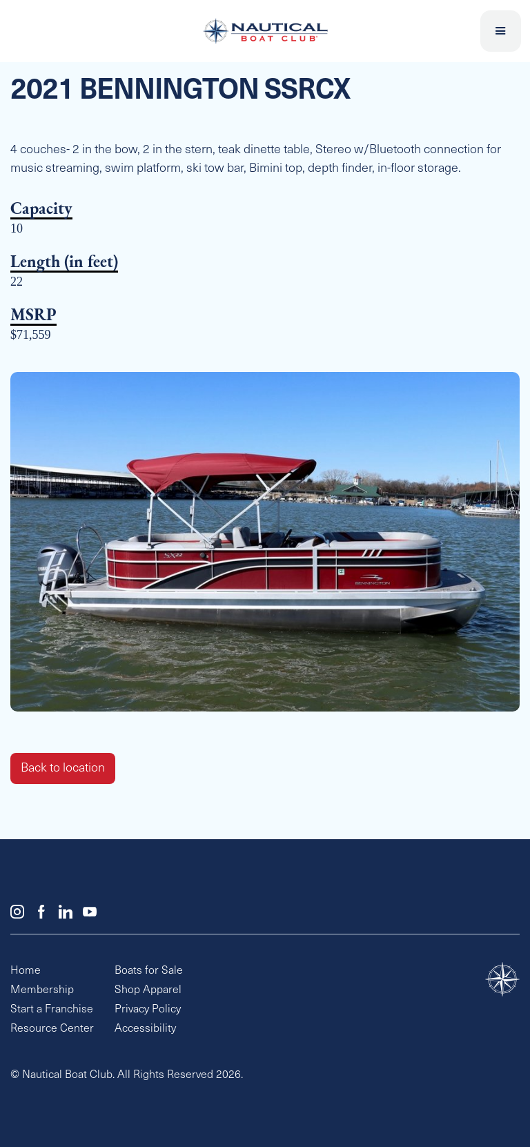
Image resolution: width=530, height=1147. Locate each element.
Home (25, 971)
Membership (42, 990)
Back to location (63, 768)
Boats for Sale (149, 971)
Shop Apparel (148, 990)
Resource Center (52, 1029)
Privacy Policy (148, 1009)
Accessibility (145, 1029)
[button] (501, 31)
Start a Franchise (51, 1009)
